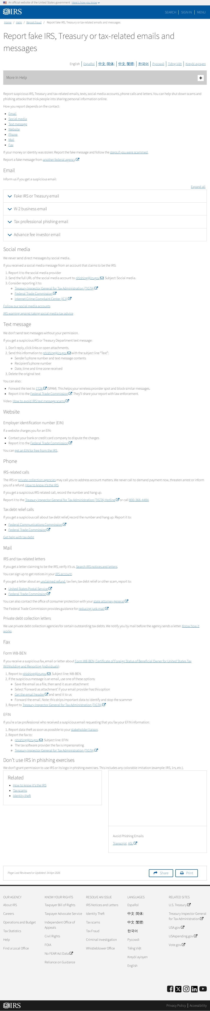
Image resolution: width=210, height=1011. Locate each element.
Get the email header (31, 694)
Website (14, 129)
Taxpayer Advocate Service (63, 913)
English (75, 64)
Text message (17, 124)
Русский (158, 64)
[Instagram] (186, 989)
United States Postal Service (30, 588)
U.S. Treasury (179, 905)
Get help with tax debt (18, 537)
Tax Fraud (92, 931)
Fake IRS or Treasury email (36, 196)
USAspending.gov (183, 936)
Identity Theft (95, 913)
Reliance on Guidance (60, 962)
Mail (11, 139)
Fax (10, 145)
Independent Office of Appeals (60, 925)
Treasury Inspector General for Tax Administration (187, 916)
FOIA (48, 945)
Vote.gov (177, 945)
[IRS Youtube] (203, 989)
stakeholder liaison (84, 729)
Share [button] (164, 873)
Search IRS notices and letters (96, 566)
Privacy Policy (176, 1005)
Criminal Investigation (101, 939)
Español (89, 64)
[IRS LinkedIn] (194, 990)
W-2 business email (30, 209)
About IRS (10, 905)
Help (19, 22)
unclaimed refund (53, 581)
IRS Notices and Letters (102, 905)
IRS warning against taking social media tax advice (38, 313)
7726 (41, 388)
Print (189, 873)
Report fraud (34, 22)
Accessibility (198, 1005)
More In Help (105, 78)
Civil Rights (52, 936)
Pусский (133, 939)
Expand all (198, 186)
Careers (8, 913)
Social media (17, 119)
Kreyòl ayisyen (196, 64)
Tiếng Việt (175, 64)
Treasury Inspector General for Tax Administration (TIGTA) (56, 288)
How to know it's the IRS (29, 785)
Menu (201, 12)
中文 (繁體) (126, 64)
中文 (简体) (106, 64)
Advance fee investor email (37, 235)
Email (12, 113)
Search (170, 12)
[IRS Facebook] (170, 989)
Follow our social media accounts (26, 306)
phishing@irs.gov (90, 278)
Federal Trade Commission (35, 293)
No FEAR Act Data (59, 953)
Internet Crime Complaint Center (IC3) (43, 298)
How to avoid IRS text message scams (41, 401)
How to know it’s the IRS (42, 485)
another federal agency (61, 159)
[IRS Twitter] (178, 990)
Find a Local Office (16, 948)
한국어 (143, 64)
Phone (13, 134)
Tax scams (20, 790)
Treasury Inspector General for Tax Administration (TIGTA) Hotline (72, 500)
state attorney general (110, 601)
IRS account (63, 574)
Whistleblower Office (100, 948)
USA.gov (176, 927)
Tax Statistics (12, 931)
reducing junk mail (93, 608)
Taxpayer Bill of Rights (60, 905)
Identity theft (22, 795)
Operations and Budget (19, 922)
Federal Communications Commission (37, 524)
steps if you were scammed (129, 152)
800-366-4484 (139, 500)
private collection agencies (37, 480)
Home (7, 22)
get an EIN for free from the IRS (36, 450)
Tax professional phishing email (41, 222)
